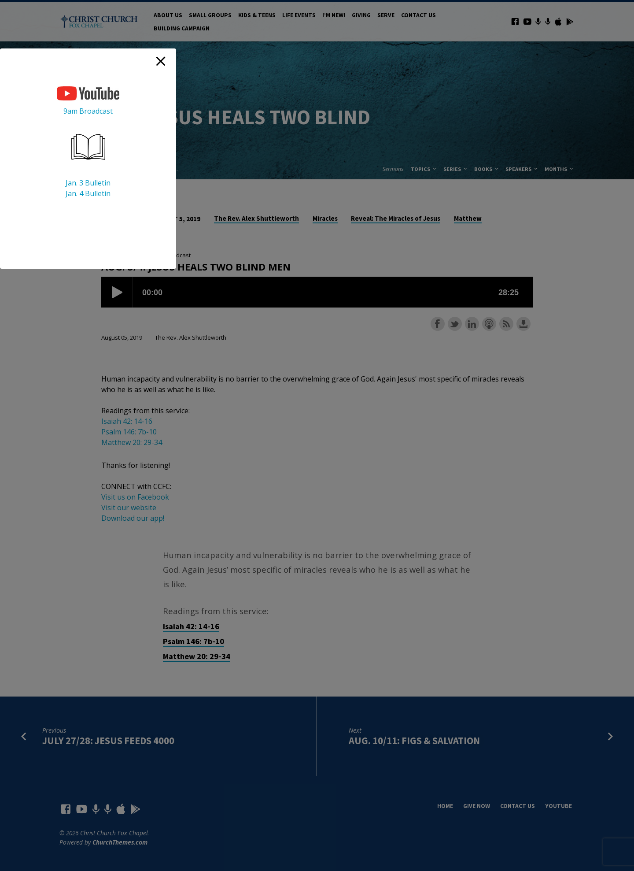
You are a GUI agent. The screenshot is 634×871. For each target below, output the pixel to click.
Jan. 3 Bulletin (88, 183)
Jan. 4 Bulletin (88, 193)
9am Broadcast (88, 111)
